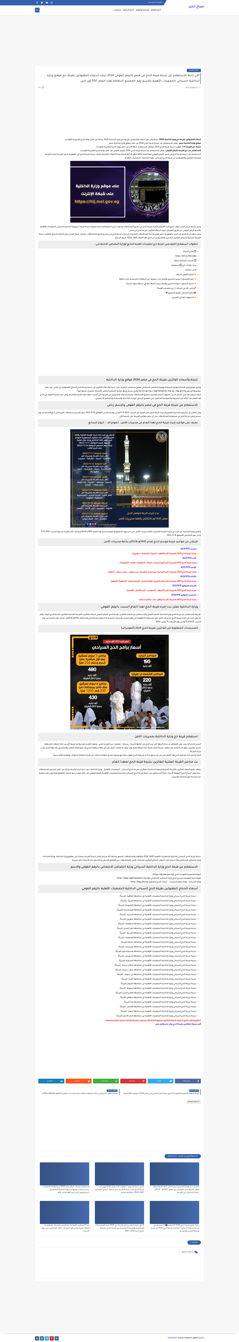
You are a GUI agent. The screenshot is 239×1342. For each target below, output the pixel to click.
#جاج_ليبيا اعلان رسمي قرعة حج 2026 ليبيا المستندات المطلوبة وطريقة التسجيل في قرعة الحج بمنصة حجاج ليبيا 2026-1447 (119, 1228)
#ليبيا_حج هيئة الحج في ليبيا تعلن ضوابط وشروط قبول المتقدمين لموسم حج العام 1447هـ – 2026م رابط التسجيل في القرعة (176, 1190)
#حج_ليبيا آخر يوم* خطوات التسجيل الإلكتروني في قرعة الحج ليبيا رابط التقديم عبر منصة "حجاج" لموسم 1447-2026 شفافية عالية (119, 1190)
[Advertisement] (119, 41)
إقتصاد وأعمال (142, 10)
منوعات (117, 10)
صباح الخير (196, 7)
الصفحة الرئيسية (155, 2)
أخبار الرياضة (128, 10)
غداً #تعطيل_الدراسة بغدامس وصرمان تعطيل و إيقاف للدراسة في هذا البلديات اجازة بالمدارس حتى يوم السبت (65, 1228)
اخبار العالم (194, 70)
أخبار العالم (156, 10)
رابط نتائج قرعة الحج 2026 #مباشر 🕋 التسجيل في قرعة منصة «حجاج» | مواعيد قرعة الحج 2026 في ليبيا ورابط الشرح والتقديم (175, 1228)
